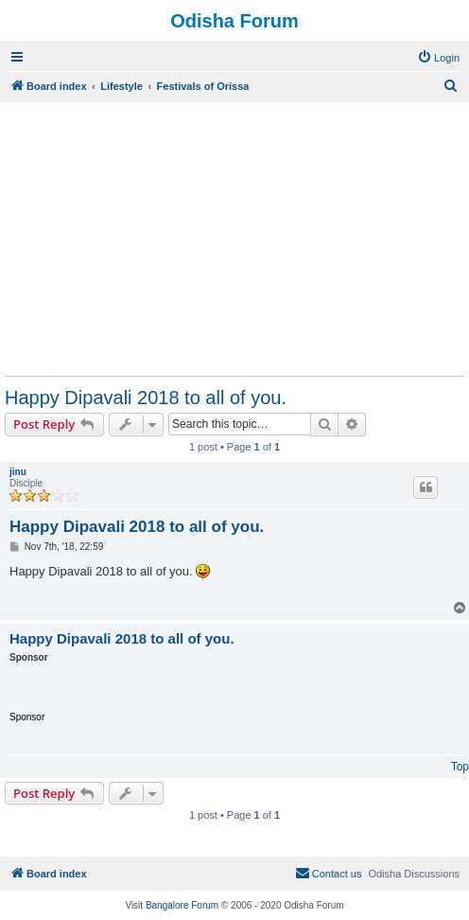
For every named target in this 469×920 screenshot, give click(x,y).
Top (460, 766)
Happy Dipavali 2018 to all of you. (146, 397)
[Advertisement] (234, 238)
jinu (17, 472)
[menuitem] (438, 57)
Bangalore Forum (182, 905)
